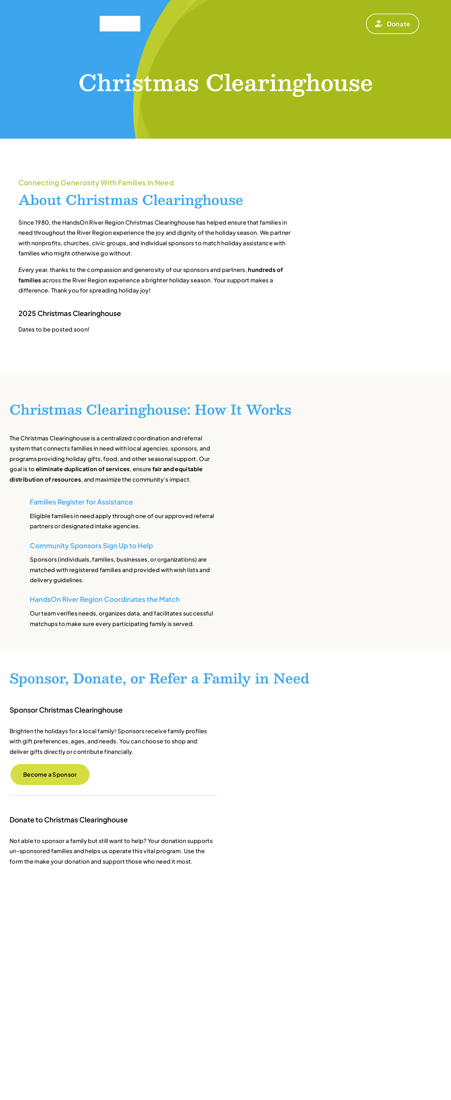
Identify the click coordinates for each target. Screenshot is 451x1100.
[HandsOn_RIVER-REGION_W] (59, 7)
